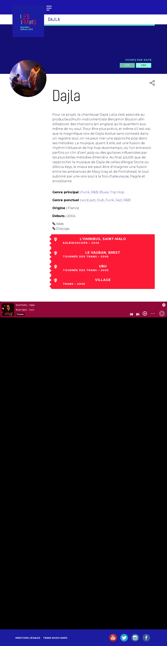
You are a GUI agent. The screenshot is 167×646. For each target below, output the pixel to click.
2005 (143, 65)
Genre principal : (66, 192)
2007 (127, 65)
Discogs (62, 229)
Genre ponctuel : (66, 200)
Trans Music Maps (55, 637)
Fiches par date (138, 59)
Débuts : (59, 216)
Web (60, 224)
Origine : (59, 208)
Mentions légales (27, 637)
